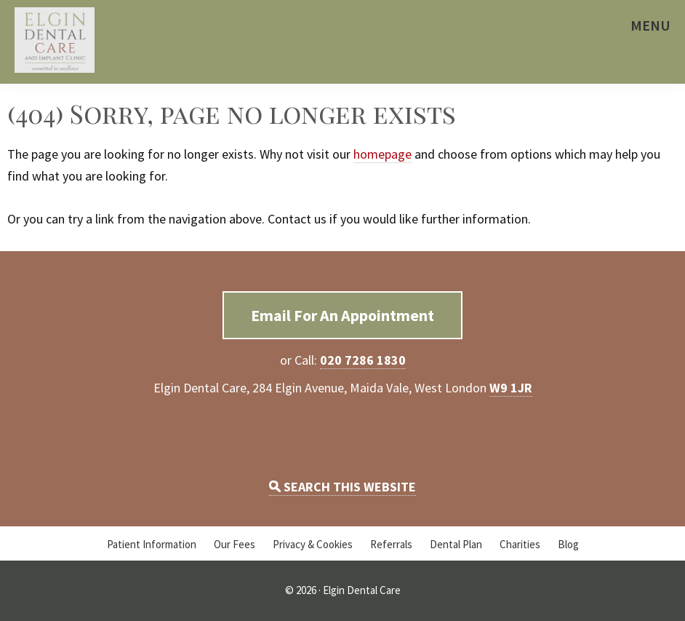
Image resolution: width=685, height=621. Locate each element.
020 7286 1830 (363, 360)
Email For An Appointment (342, 315)
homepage (382, 154)
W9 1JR (510, 387)
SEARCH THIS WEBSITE (342, 486)
